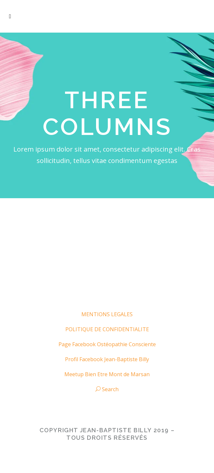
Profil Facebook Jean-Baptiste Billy (107, 359)
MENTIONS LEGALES (107, 314)
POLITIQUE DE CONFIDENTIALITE (107, 329)
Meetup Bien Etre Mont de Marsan (107, 374)
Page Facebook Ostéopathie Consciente (107, 344)
